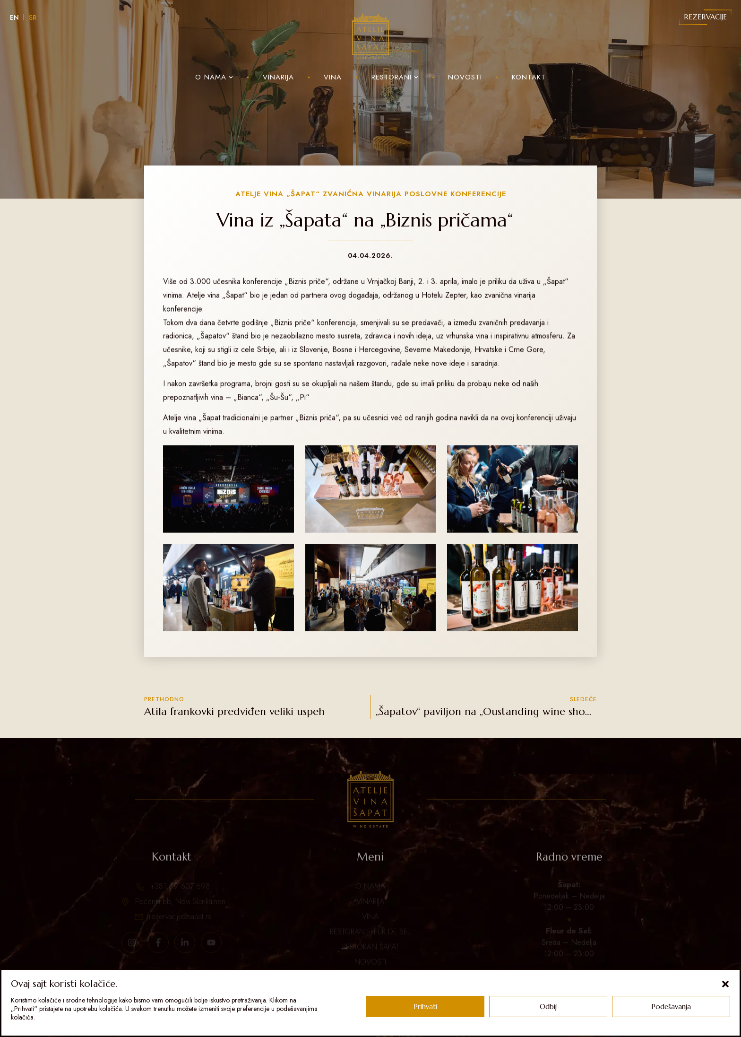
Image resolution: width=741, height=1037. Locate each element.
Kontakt (529, 77)
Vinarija (278, 77)
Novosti (465, 77)
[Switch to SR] (32, 17)
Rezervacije (705, 16)
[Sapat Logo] (370, 36)
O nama (214, 77)
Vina (333, 77)
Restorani (394, 77)
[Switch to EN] (14, 17)
